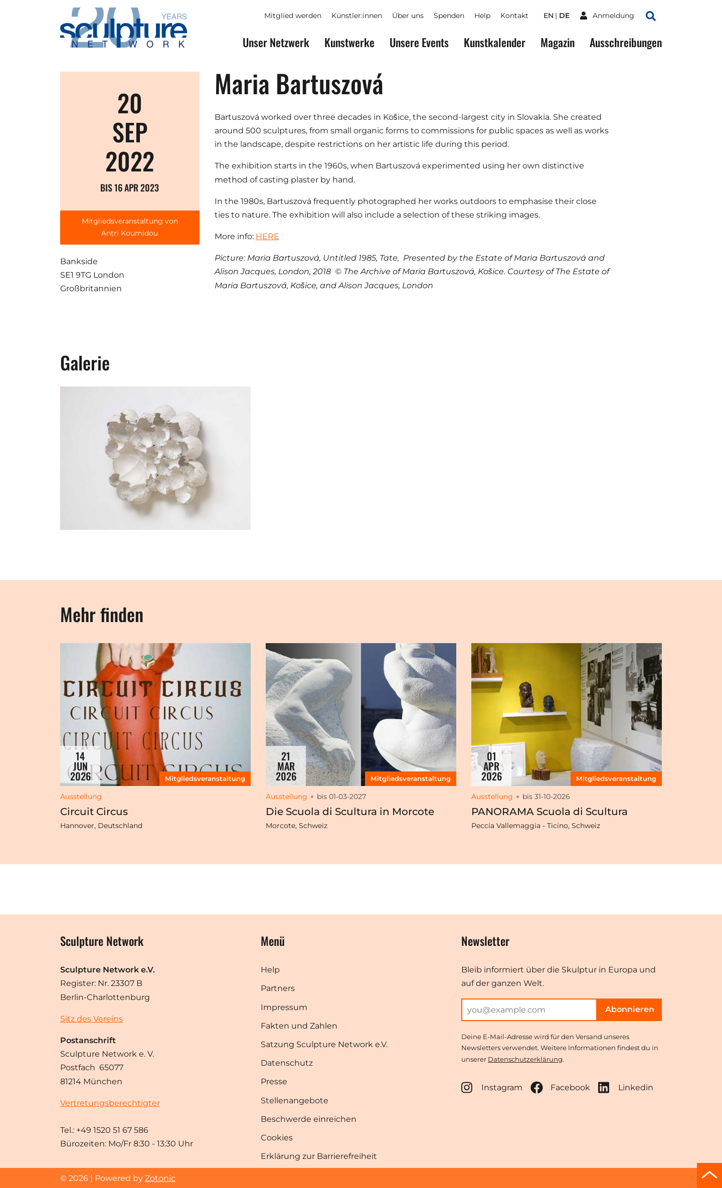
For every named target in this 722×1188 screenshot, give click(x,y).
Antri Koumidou (129, 233)
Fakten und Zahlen (299, 1026)
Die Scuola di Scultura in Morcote (350, 812)
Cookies (277, 1137)
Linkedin (625, 1087)
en (549, 15)
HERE (267, 236)
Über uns (408, 15)
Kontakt (514, 15)
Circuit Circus (94, 812)
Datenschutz (287, 1063)
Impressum (284, 1007)
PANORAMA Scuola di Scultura (549, 812)
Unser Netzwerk (276, 42)
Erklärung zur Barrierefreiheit (319, 1156)
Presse (274, 1081)
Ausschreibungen (626, 42)
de (564, 15)
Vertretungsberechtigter (110, 1103)
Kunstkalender (494, 42)
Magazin (557, 42)
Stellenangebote (294, 1100)
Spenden (449, 15)
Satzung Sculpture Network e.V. (324, 1044)
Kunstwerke (349, 42)
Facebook (560, 1087)
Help (482, 15)
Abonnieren (629, 1009)
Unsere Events (419, 42)
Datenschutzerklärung (525, 1059)
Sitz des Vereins (91, 1019)
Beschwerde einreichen (308, 1119)
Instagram (491, 1087)
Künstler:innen (356, 15)
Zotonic (160, 1178)
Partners (278, 988)
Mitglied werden (292, 15)
